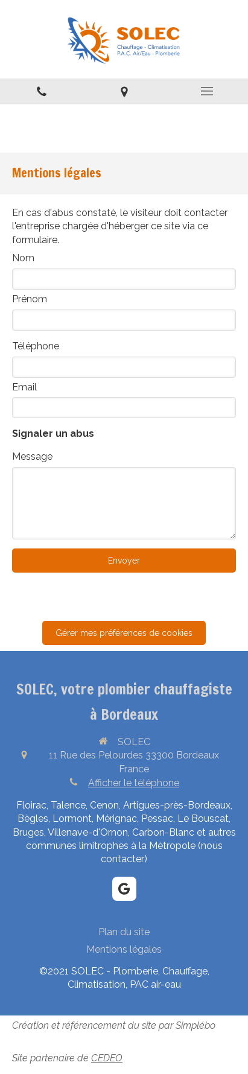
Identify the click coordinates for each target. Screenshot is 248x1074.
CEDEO (106, 1058)
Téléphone (35, 346)
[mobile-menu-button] (206, 91)
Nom (23, 258)
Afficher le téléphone (133, 783)
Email (24, 387)
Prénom (29, 299)
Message (32, 456)
